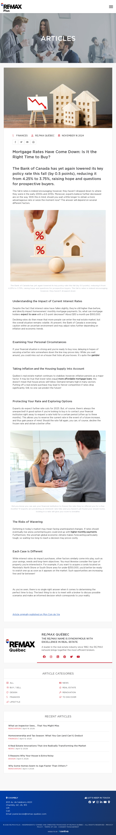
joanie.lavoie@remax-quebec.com (29, 814)
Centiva (63, 831)
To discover (67, 697)
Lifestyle (13, 702)
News (64, 683)
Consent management (68, 827)
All (10, 683)
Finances (20, 136)
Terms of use (50, 827)
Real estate (67, 688)
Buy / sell (13, 688)
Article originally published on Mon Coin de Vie (36, 614)
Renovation (67, 692)
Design (11, 692)
